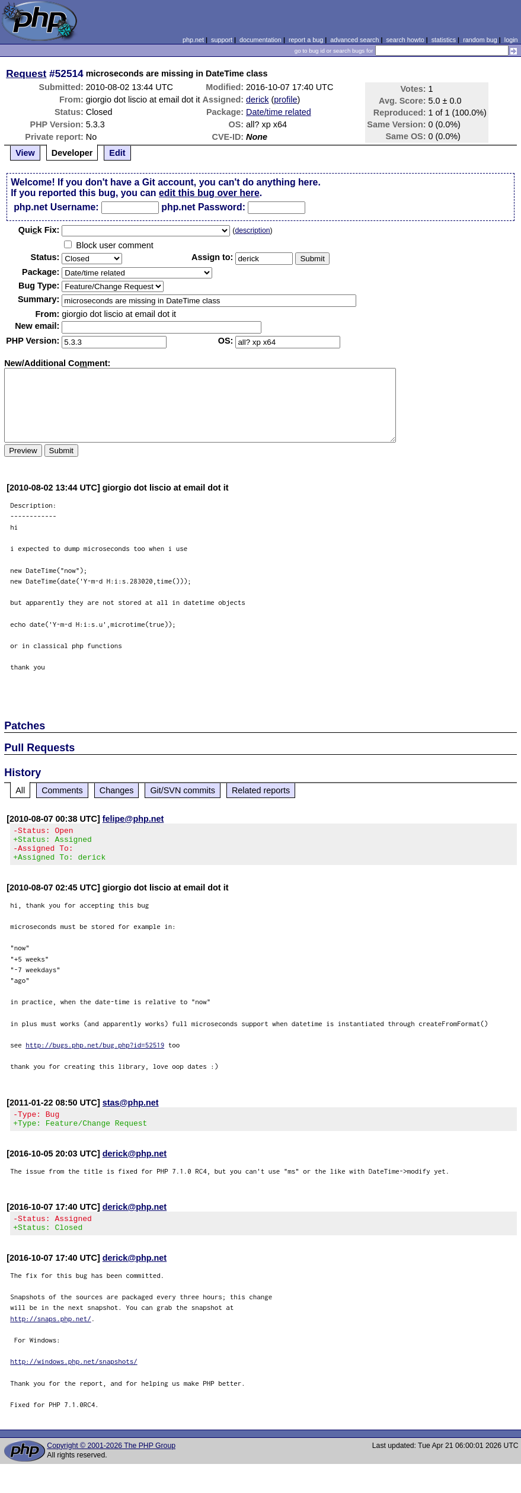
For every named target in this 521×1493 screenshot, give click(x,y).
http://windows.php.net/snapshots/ (74, 1375)
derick (257, 99)
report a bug (306, 39)
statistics (443, 39)
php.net (193, 39)
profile (285, 99)
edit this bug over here (209, 193)
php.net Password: (203, 207)
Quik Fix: (39, 230)
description (252, 230)
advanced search (354, 39)
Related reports (261, 790)
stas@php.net (131, 1109)
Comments (62, 790)
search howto (405, 39)
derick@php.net (135, 1164)
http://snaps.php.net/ (50, 1333)
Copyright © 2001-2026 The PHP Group (111, 1460)
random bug (480, 39)
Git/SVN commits (182, 790)
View (25, 153)
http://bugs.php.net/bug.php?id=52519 (94, 1052)
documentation (260, 39)
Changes (117, 790)
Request (26, 73)
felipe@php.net (133, 819)
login (511, 39)
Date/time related (278, 112)
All (20, 790)
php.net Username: (56, 207)
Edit (117, 153)
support (221, 39)
